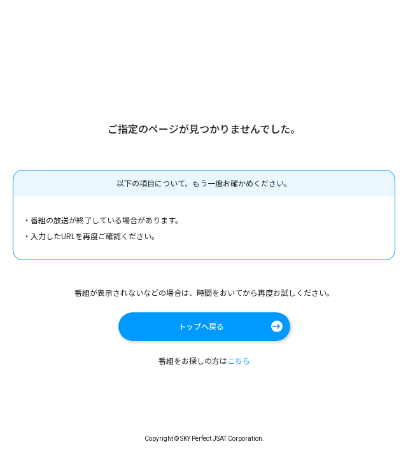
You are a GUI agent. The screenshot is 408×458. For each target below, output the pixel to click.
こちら (238, 360)
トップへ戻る (201, 326)
